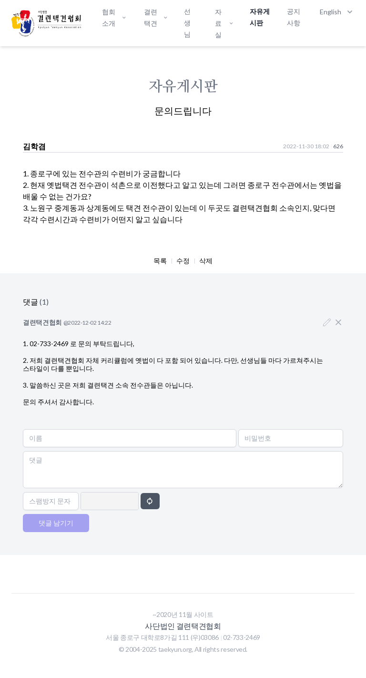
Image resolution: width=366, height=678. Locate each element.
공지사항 (293, 17)
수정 (183, 261)
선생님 (187, 22)
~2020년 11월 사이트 (182, 614)
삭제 (206, 261)
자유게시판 (260, 17)
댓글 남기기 (56, 523)
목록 (160, 261)
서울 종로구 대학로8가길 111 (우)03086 (163, 637)
